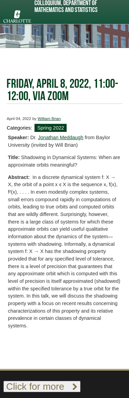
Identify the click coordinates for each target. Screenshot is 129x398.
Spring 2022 (50, 128)
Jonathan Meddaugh (61, 137)
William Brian (49, 119)
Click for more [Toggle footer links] (42, 386)
